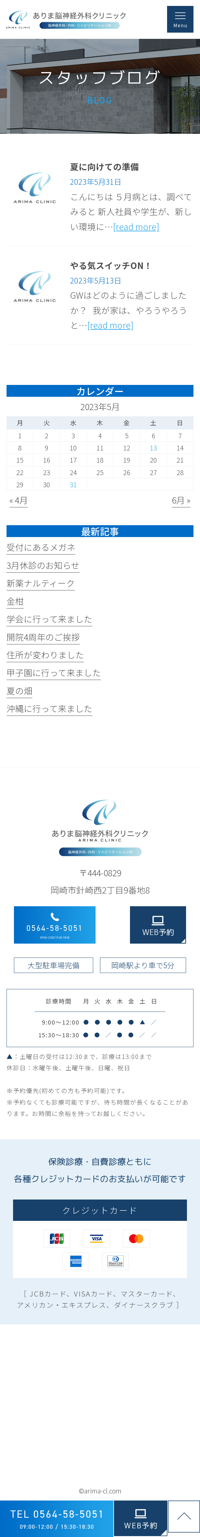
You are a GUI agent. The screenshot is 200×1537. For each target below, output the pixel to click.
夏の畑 (19, 690)
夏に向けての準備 (104, 166)
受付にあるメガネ (41, 547)
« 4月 (18, 500)
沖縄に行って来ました (49, 708)
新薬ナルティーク (41, 583)
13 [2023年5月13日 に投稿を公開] (153, 447)
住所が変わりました (45, 655)
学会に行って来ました (49, 619)
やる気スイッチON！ (111, 265)
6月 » (181, 500)
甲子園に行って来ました (54, 672)
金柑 (15, 601)
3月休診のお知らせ (43, 565)
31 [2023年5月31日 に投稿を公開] (73, 484)
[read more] (136, 226)
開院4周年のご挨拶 (43, 637)
